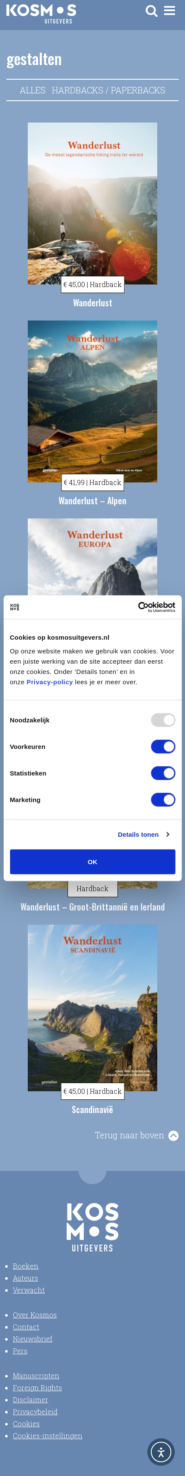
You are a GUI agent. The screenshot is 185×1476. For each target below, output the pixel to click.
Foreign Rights (37, 1387)
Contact (26, 1326)
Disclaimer (30, 1399)
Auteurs (25, 1277)
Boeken (25, 1265)
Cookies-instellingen (47, 1435)
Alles (33, 90)
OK (92, 861)
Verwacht (29, 1289)
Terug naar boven (129, 1135)
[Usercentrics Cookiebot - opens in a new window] (137, 607)
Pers (20, 1350)
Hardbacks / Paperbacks (108, 90)
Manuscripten (36, 1375)
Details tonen (138, 834)
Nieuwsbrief (33, 1338)
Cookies (26, 1423)
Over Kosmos (35, 1314)
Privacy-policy (49, 681)
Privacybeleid (35, 1411)
